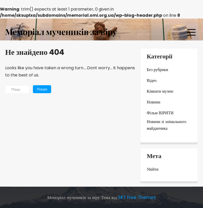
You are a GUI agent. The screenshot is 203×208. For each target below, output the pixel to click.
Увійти (153, 169)
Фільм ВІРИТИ (160, 113)
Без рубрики (157, 70)
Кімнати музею (160, 91)
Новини (153, 102)
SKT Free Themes (137, 197)
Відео (151, 80)
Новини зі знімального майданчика (166, 125)
